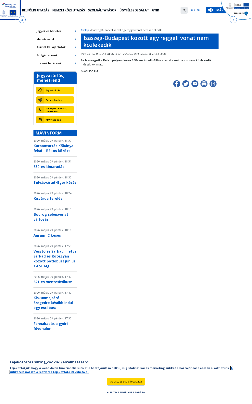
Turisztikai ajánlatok (51, 47)
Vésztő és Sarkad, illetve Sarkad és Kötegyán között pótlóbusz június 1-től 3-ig (55, 258)
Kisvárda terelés (47, 198)
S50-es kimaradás (48, 166)
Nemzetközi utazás (70, 10)
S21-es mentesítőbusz (52, 281)
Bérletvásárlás (54, 100)
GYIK (159, 10)
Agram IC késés (47, 235)
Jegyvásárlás (53, 90)
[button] (184, 10)
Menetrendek (45, 39)
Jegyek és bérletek (48, 31)
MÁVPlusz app (53, 119)
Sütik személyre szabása (127, 393)
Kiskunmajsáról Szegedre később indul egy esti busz (53, 302)
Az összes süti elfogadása (126, 382)
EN (198, 10)
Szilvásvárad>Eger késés (54, 182)
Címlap (85, 30)
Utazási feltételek (48, 63)
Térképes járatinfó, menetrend (56, 110)
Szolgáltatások (104, 10)
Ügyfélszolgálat (137, 10)
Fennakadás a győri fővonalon (50, 326)
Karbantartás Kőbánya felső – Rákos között (53, 148)
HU (193, 10)
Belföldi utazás (36, 10)
